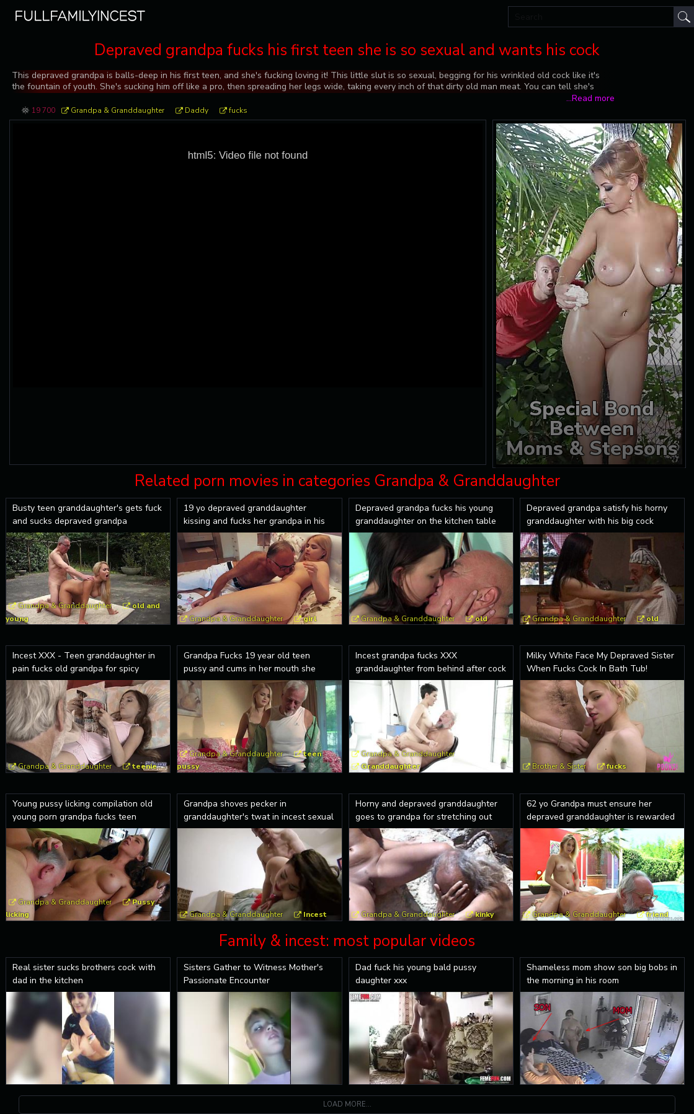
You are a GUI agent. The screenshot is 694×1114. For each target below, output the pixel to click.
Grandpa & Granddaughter (117, 110)
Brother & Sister (559, 766)
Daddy (196, 110)
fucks (238, 110)
